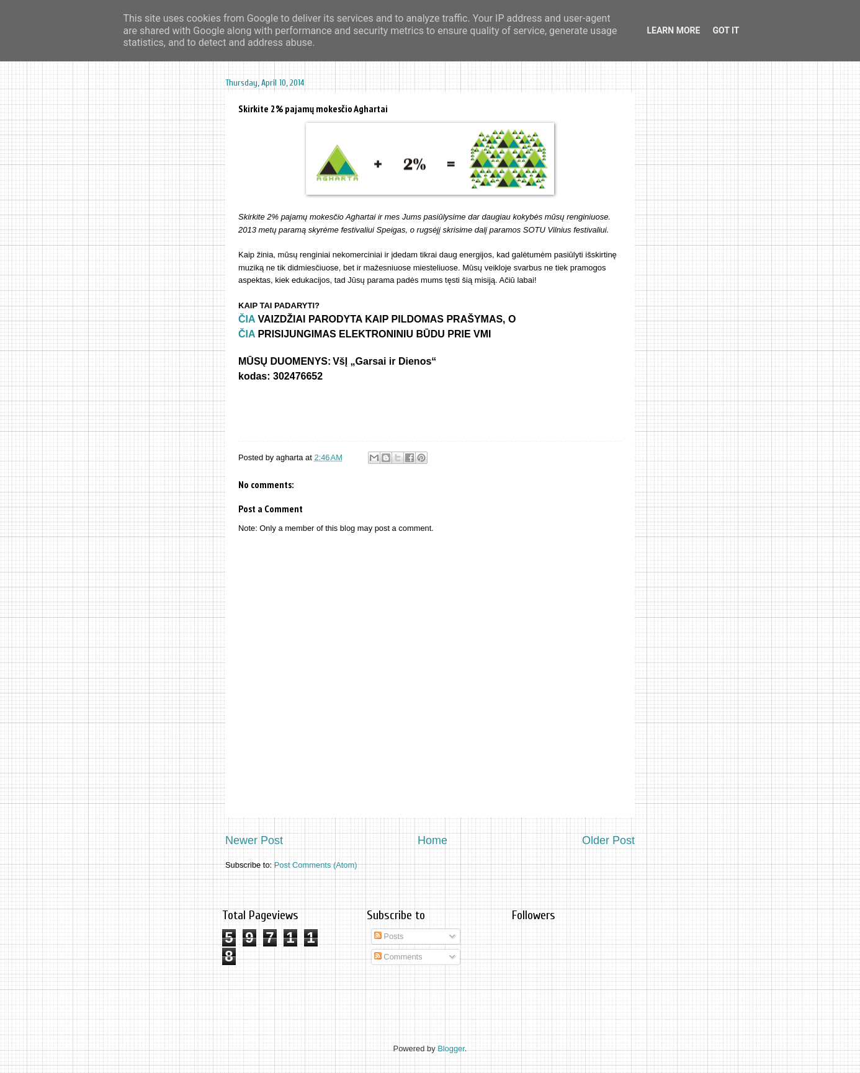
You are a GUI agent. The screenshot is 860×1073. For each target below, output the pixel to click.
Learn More (673, 30)
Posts (389, 936)
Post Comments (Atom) (315, 865)
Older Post (608, 840)
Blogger (451, 1048)
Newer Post (254, 840)
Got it (725, 30)
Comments (398, 956)
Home (432, 840)
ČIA (246, 319)
